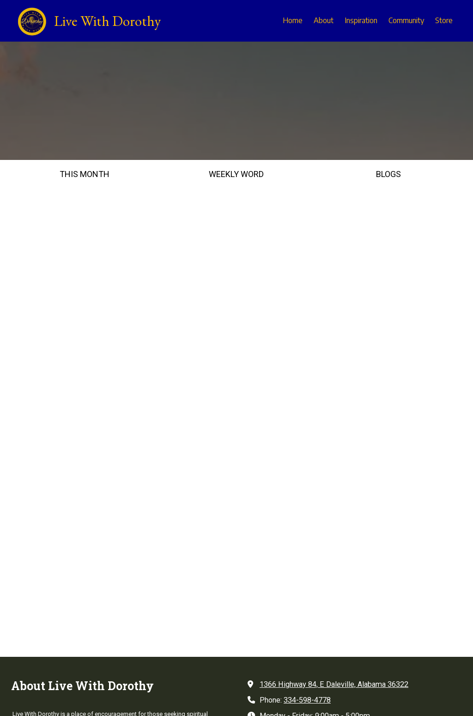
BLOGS (388, 174)
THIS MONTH (84, 174)
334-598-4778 (307, 512)
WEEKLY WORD (236, 174)
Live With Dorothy (107, 21)
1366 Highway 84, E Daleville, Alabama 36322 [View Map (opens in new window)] (334, 497)
